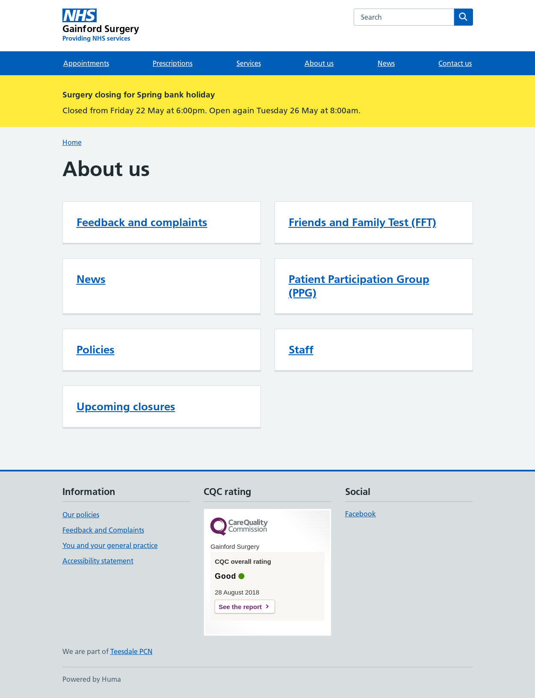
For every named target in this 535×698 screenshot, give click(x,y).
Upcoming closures (126, 406)
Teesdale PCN (131, 651)
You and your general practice (110, 545)
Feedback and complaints (142, 222)
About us (319, 63)
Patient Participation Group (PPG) (359, 286)
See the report (240, 606)
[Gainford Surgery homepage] (100, 26)
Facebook (360, 514)
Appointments (86, 63)
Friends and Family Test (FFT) (362, 222)
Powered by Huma (91, 679)
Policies (96, 349)
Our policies (80, 514)
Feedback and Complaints (103, 530)
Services (248, 63)
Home (72, 142)
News (386, 63)
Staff (301, 349)
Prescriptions (172, 63)
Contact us (455, 63)
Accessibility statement (97, 561)
